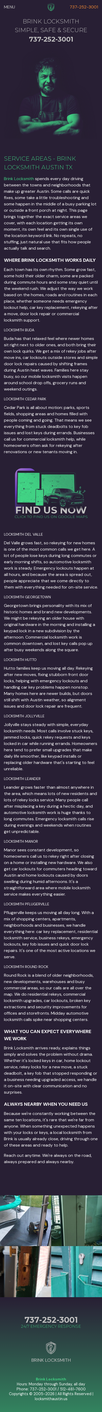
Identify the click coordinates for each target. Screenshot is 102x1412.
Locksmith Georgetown (27, 597)
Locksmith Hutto (20, 659)
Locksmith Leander (22, 778)
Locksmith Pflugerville (26, 904)
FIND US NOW (51, 510)
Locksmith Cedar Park (25, 399)
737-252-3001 (84, 7)
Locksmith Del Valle (23, 534)
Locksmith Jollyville (24, 716)
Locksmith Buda (19, 330)
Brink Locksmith (19, 178)
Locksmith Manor (21, 841)
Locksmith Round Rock (26, 966)
